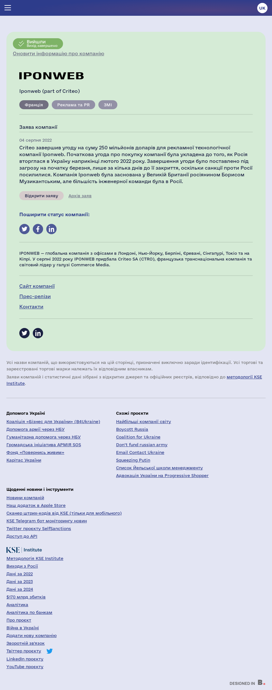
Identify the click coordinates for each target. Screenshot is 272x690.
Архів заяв (80, 195)
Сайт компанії (37, 286)
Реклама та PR (73, 104)
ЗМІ (108, 104)
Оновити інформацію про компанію (58, 53)
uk (262, 8)
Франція (34, 104)
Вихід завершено (42, 43)
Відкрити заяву (41, 195)
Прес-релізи (35, 296)
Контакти (31, 306)
